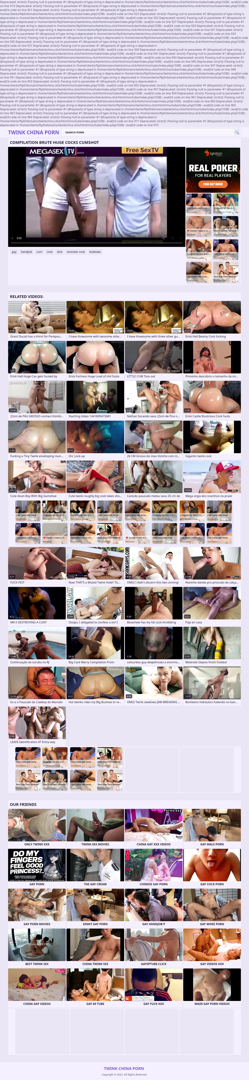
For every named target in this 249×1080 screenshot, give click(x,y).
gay (14, 252)
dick (59, 252)
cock (50, 252)
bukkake (95, 252)
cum (39, 252)
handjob (26, 252)
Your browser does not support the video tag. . (96, 197)
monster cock (76, 252)
